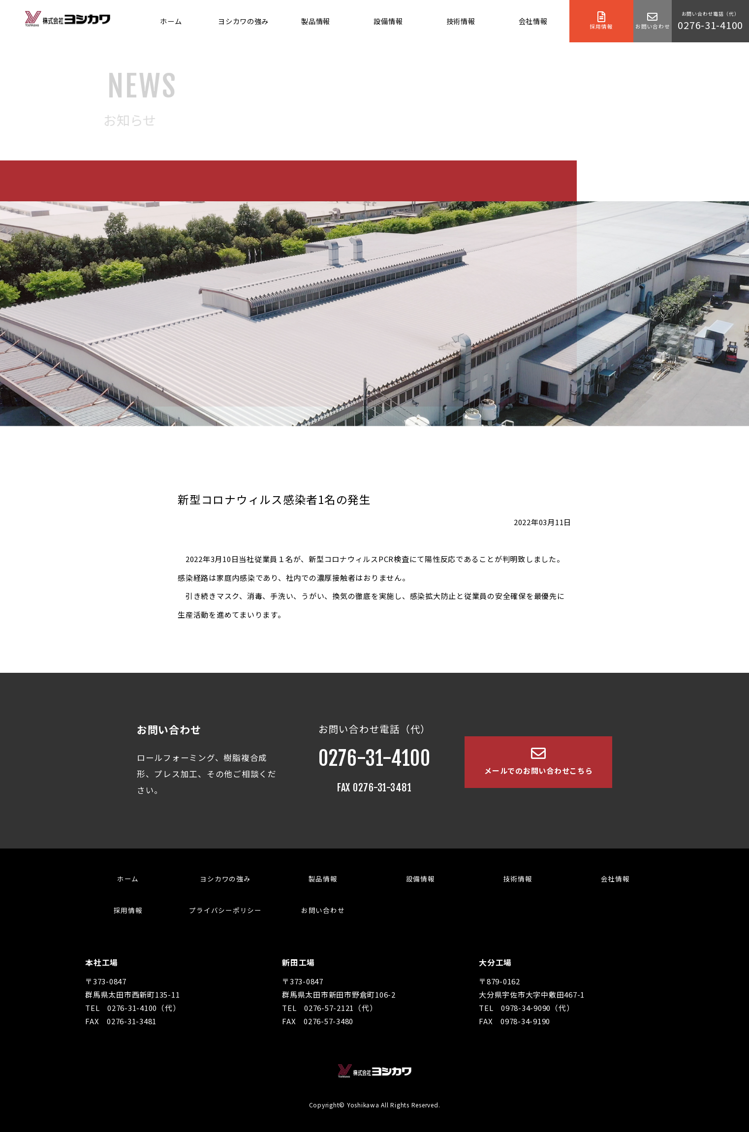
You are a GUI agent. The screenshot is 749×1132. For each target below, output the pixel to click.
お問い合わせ (323, 910)
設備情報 (388, 21)
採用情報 (128, 910)
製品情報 (315, 21)
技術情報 (460, 21)
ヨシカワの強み (243, 21)
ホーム (171, 21)
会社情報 (533, 21)
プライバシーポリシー (225, 910)
